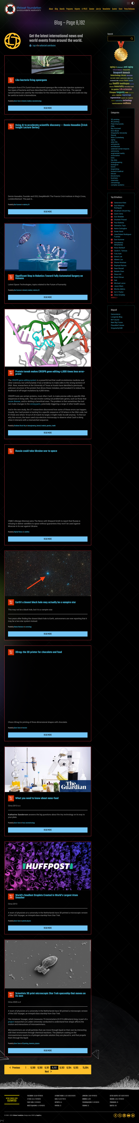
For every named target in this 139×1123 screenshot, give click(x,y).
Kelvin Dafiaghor (120, 228)
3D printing (25, 1043)
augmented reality (118, 153)
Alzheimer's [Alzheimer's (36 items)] (120, 67)
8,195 (76, 1068)
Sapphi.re (38, 1115)
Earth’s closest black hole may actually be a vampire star (45, 602)
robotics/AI (26, 204)
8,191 (47, 1068)
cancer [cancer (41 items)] (118, 78)
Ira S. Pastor (118, 292)
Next (47, 1072)
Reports (77, 9)
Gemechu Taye (120, 226)
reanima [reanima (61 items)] (118, 95)
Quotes (114, 9)
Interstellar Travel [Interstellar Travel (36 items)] (129, 87)
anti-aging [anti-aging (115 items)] (128, 67)
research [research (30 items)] (123, 98)
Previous (16, 1068)
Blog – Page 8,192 (69, 23)
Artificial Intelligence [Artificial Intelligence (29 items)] (117, 70)
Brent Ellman (119, 277)
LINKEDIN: (85, 1095)
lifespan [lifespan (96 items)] (112, 92)
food (23, 823)
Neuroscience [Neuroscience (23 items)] (131, 93)
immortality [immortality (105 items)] (119, 86)
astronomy (115, 151)
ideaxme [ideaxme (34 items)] (111, 87)
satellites (26, 532)
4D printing (115, 122)
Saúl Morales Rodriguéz (119, 207)
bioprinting (115, 169)
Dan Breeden (119, 217)
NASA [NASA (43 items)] (126, 93)
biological (114, 165)
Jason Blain (118, 286)
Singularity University (119, 133)
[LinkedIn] (124, 1115)
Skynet (113, 135)
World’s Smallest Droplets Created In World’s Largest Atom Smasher (46, 896)
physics (37, 1043)
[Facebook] (115, 1115)
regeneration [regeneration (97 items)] (115, 98)
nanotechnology (36, 101)
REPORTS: (57, 1102)
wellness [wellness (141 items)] (127, 103)
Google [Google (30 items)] (110, 84)
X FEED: (29, 1099)
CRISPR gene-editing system (24, 380)
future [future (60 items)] (126, 81)
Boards (62, 9)
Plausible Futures (117, 325)
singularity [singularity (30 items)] (130, 98)
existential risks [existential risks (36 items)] (114, 81)
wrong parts (35, 404)
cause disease (14, 401)
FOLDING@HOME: (87, 1102)
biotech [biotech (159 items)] (126, 72)
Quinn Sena (17, 101)
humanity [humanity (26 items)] (132, 84)
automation (115, 155)
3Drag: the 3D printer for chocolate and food (38, 652)
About (51, 9)
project (11, 1022)
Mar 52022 (11, 80)
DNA (112, 126)
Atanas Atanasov (18, 627)
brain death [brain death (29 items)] (112, 78)
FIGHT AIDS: (30, 1102)
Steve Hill (117, 274)
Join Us (98, 9)
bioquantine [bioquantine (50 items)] (126, 70)
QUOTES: (112, 1105)
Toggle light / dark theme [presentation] (132, 3)
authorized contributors (47, 46)
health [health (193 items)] (116, 83)
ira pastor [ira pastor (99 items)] (115, 89)
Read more (48, 108)
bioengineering (32, 425)
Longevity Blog (116, 317)
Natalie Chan (119, 271)
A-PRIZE (84, 9)
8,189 (33, 1068)
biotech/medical (26, 101)
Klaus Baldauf (119, 248)
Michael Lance (119, 283)
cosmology (28, 627)
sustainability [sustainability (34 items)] (118, 101)
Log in (35, 46)
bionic (113, 167)
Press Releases (129, 9)
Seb (115, 280)
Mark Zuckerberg (117, 137)
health (54, 425)
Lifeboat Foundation (18, 1115)
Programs (69, 9)
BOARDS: (112, 1099)
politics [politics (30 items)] (114, 95)
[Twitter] (120, 1115)
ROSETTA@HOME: (32, 1105)
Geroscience (115, 314)
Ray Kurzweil (116, 128)
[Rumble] (133, 1115)
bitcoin (113, 174)
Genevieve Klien (120, 203)
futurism (24, 728)
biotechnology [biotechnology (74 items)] (116, 75)
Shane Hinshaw (120, 262)
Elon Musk (115, 131)
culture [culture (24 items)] (128, 78)
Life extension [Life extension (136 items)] (125, 89)
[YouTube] (128, 1115)
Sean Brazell (119, 268)
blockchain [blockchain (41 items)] (129, 75)
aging (113, 140)
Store (120, 9)
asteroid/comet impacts (120, 149)
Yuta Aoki (118, 254)
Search (131, 38)
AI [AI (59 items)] (116, 67)
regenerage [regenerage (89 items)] (126, 95)
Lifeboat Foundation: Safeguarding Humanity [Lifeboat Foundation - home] (22, 9)
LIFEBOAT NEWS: (59, 1095)
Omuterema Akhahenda (118, 244)
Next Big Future (117, 322)
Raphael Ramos (18, 532)
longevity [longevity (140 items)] (121, 92)
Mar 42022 (11, 126)
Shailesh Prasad (120, 220)
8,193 (62, 1068)
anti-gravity (115, 144)
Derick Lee (118, 257)
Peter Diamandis (117, 124)
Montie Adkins (119, 289)
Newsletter (106, 9)
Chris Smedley (119, 295)
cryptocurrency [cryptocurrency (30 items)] (123, 78)
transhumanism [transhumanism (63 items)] (117, 104)
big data (114, 160)
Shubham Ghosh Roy (20, 425)
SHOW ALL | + (114, 297)
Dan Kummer (17, 204)
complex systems (117, 185)
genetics (49, 425)
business (114, 178)
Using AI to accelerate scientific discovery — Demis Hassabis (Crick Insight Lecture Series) (51, 126)
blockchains (115, 176)
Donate (91, 9)
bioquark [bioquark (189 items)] (117, 72)
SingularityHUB (116, 328)
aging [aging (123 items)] (112, 67)
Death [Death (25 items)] (132, 78)
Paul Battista (119, 223)
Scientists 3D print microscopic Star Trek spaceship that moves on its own (50, 994)
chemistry (32, 1043)
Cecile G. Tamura (120, 251)
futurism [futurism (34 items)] (131, 81)
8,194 (69, 1068)
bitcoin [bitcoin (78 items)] (123, 75)
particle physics (26, 921)
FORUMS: (84, 1105)
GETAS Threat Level (12, 1100)
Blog (56, 9)
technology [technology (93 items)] (127, 100)
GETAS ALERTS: (114, 1095)
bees (112, 158)
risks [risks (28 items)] (126, 98)
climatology (115, 183)
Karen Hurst (118, 231)
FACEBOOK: (30, 1095)
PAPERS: (57, 1105)
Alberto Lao (118, 260)
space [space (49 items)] (113, 101)
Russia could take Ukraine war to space (36, 451)
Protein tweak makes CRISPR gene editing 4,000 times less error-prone (50, 372)
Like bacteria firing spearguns (31, 80)
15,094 (86, 1068)
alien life (114, 142)
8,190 (40, 1068)
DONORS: (84, 1099)
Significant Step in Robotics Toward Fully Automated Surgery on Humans (49, 277)
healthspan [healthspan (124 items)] (124, 83)
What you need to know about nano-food (37, 798)
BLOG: (56, 1099)
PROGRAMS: (113, 1102)
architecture (115, 146)
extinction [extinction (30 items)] (121, 80)
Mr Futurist (115, 320)
